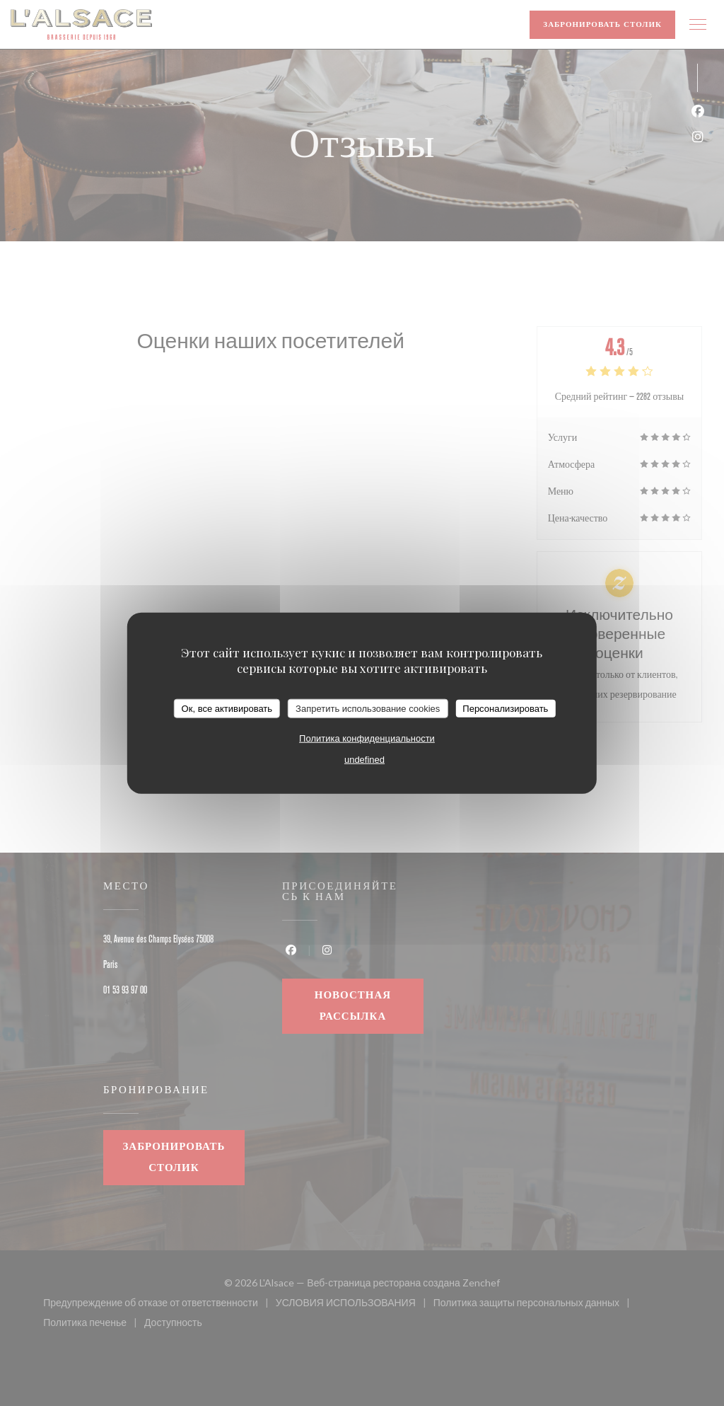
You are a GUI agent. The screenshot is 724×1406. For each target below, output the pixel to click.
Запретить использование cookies (368, 708)
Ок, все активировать (227, 708)
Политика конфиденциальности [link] (367, 738)
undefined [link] (364, 759)
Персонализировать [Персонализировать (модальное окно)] (505, 708)
